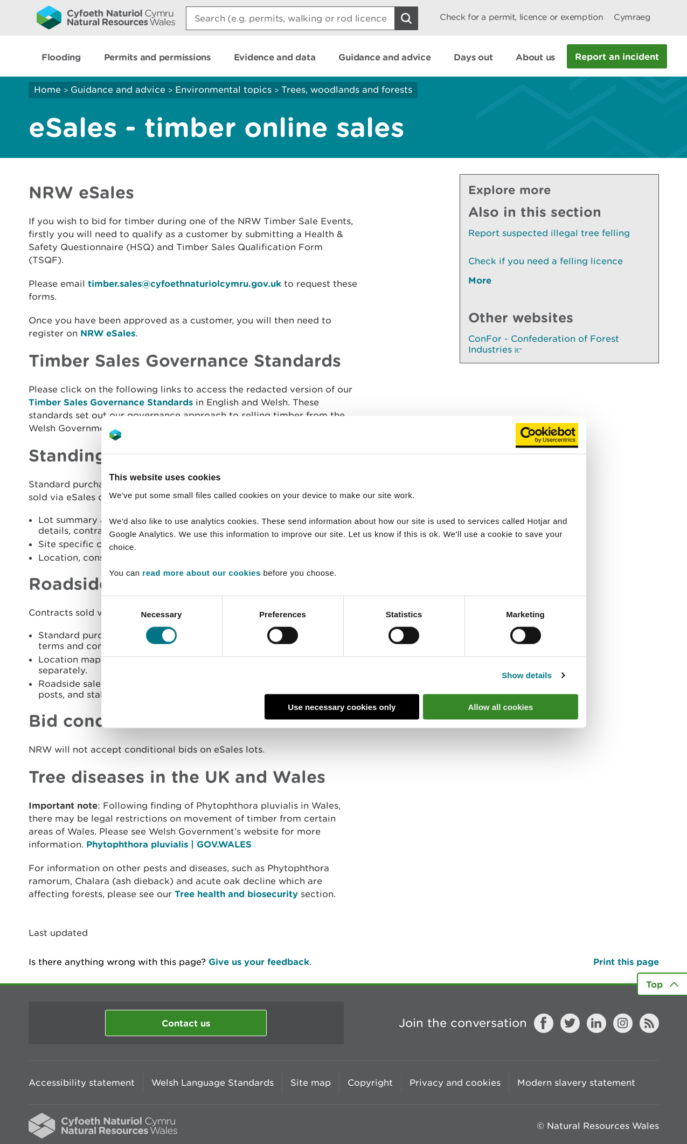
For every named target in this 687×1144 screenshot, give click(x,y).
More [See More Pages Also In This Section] (479, 280)
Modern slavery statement (576, 1082)
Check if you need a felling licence (545, 261)
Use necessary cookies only (341, 706)
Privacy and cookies (455, 1082)
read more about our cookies (201, 572)
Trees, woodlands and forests (346, 89)
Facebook (543, 1023)
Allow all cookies (500, 706)
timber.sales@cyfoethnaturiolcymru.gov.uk (184, 283)
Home (47, 89)
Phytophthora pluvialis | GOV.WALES (169, 844)
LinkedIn (596, 1023)
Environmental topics (223, 89)
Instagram (623, 1023)
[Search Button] (406, 18)
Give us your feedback (259, 961)
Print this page (626, 961)
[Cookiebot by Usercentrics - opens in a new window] (547, 435)
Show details (527, 675)
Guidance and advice (118, 89)
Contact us (186, 1023)
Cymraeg (632, 17)
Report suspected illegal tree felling (549, 233)
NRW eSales (107, 333)
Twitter (570, 1023)
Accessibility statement (82, 1082)
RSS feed (649, 1023)
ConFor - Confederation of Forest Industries (543, 344)
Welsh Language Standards (212, 1082)
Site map (310, 1082)
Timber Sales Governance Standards (111, 402)
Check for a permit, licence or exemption (521, 17)
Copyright (370, 1082)
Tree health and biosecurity (236, 893)
